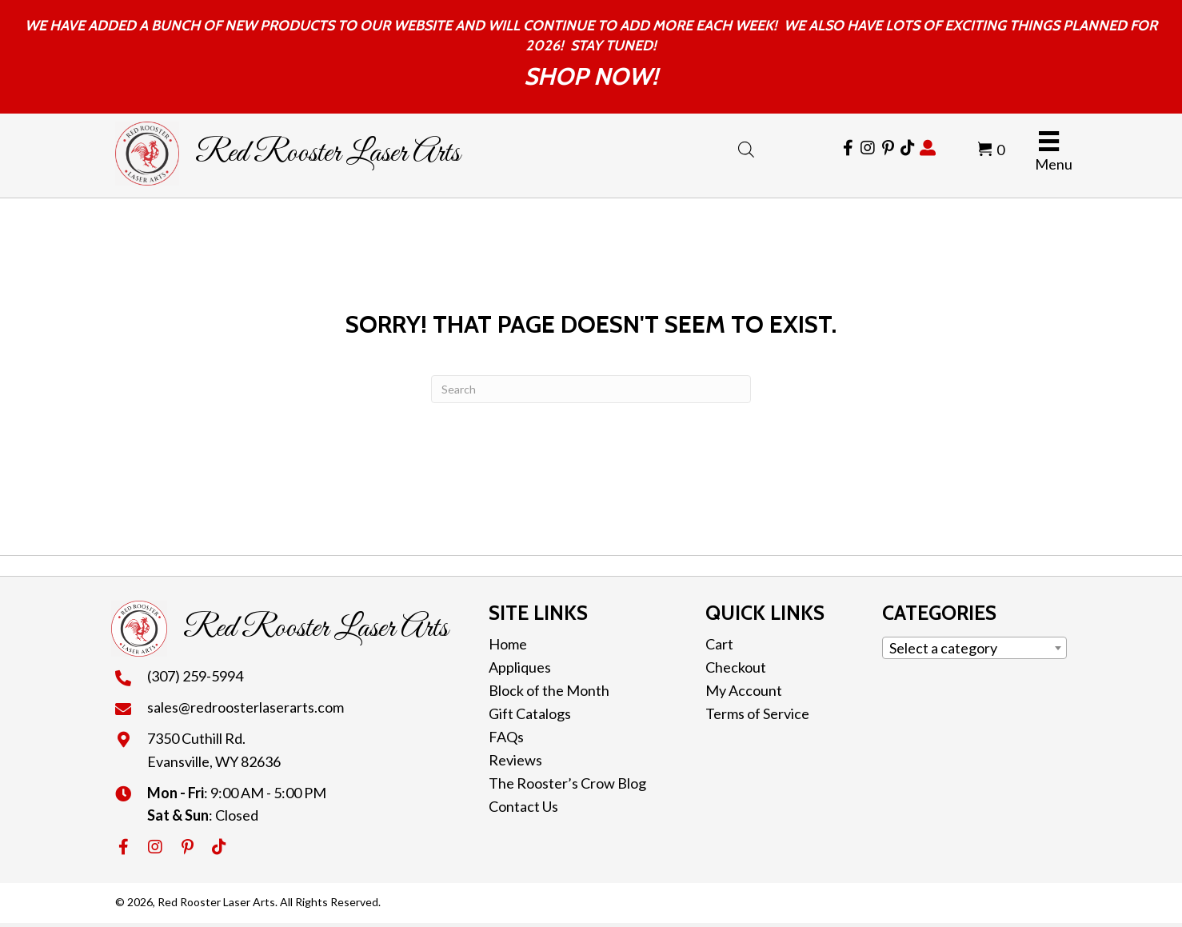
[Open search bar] (746, 146)
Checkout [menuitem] (735, 667)
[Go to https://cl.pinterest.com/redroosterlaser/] (888, 148)
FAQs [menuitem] (506, 736)
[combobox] (974, 648)
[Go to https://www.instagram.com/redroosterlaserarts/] (868, 148)
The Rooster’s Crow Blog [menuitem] (567, 783)
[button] (123, 847)
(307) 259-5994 (195, 676)
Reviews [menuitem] (515, 760)
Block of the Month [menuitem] (549, 690)
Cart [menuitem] (719, 644)
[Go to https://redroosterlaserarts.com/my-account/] (928, 148)
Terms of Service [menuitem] (757, 713)
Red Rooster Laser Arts (327, 154)
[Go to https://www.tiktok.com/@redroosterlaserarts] (908, 148)
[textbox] (974, 647)
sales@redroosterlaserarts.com (245, 707)
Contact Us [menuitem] (523, 806)
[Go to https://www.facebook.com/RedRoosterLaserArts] (848, 148)
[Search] (591, 389)
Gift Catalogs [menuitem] (530, 713)
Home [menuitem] (508, 644)
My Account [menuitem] (743, 690)
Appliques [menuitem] (520, 667)
